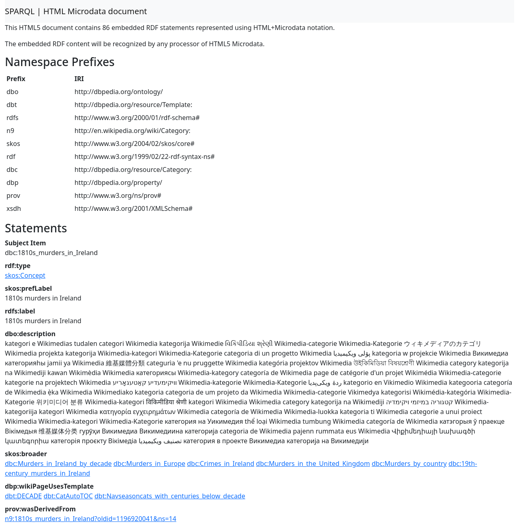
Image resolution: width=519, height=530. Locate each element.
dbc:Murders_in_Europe (149, 463)
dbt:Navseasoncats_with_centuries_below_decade (169, 495)
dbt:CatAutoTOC (67, 495)
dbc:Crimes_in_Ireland (220, 463)
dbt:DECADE (23, 495)
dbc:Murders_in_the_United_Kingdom (313, 463)
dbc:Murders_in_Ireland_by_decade (58, 463)
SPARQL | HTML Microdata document (76, 11)
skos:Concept (25, 275)
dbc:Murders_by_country (409, 463)
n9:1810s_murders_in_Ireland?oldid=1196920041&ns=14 (90, 518)
